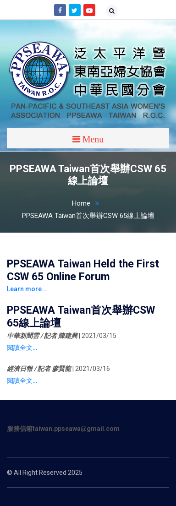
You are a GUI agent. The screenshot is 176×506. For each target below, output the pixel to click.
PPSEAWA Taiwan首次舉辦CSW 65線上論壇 (88, 216)
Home (88, 203)
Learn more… (26, 289)
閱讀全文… (22, 347)
